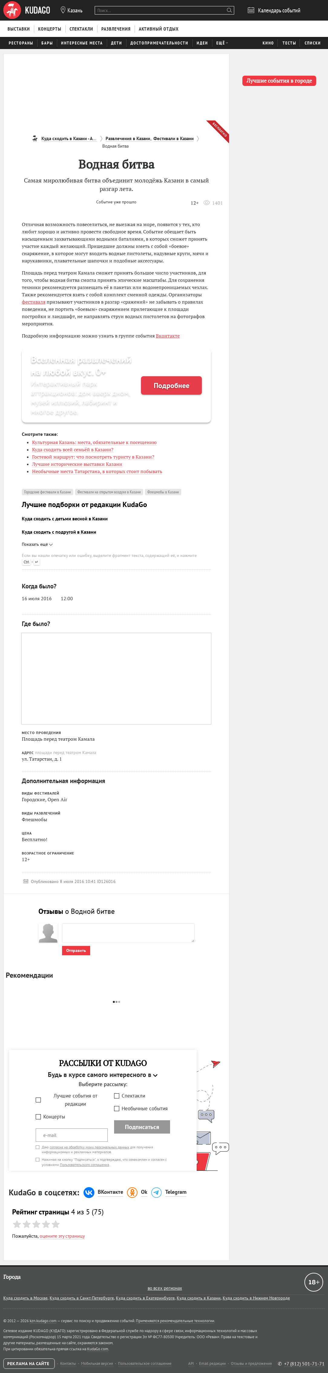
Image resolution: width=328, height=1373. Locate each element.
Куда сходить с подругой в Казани (59, 532)
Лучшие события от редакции (75, 1099)
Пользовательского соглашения (84, 1164)
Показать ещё (37, 544)
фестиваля (33, 302)
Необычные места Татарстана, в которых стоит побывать (97, 471)
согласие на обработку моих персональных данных (89, 1147)
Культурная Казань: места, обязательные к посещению (94, 442)
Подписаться (142, 1127)
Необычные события (145, 1108)
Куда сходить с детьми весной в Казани (65, 518)
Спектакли (133, 1095)
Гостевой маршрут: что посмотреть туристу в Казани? (93, 457)
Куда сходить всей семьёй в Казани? (72, 449)
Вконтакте (168, 336)
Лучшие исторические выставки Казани (77, 464)
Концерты (54, 1116)
